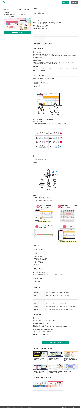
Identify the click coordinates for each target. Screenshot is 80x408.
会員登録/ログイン (65, 2)
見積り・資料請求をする (17, 32)
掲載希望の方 (74, 2)
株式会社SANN (6, 12)
